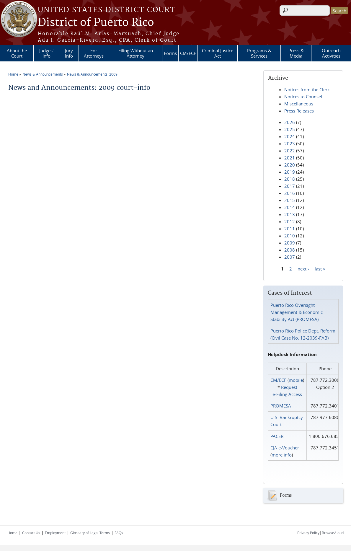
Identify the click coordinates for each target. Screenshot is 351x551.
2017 (289, 186)
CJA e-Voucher (284, 448)
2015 (289, 200)
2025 (289, 129)
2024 (289, 136)
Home (13, 74)
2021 (289, 158)
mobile (296, 380)
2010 (289, 236)
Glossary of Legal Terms (90, 532)
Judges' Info (46, 53)
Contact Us (31, 532)
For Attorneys (94, 53)
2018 (289, 179)
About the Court (17, 53)
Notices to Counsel (303, 97)
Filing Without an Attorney (135, 53)
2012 (289, 221)
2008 (289, 250)
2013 (289, 214)
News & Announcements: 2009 (92, 74)
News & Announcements (42, 74)
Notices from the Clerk (307, 89)
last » (320, 268)
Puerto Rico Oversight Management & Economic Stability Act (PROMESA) (296, 312)
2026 (289, 122)
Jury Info (69, 53)
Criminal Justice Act (217, 53)
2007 (289, 257)
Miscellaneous (298, 104)
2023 (289, 143)
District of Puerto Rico (96, 23)
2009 (289, 243)
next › (303, 268)
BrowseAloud (333, 532)
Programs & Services (259, 53)
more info (282, 455)
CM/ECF (188, 53)
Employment (55, 532)
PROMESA (280, 406)
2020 (289, 165)
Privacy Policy (308, 532)
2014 (289, 207)
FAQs (119, 532)
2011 (289, 229)
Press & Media (296, 53)
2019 (289, 172)
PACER (276, 436)
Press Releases (299, 111)
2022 (289, 151)
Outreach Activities (331, 53)
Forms (170, 53)
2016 (289, 193)
